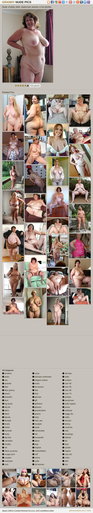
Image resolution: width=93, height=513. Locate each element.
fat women (38, 387)
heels (35, 427)
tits (64, 441)
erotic (36, 383)
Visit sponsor (35, 86)
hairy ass (37, 421)
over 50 (66, 387)
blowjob (6, 421)
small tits (67, 427)
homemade (38, 431)
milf (35, 454)
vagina (66, 451)
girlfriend (37, 404)
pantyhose (68, 400)
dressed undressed (41, 377)
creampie (7, 461)
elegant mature (40, 380)
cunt (5, 464)
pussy (66, 407)
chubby (6, 444)
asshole (6, 383)
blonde (6, 417)
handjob (37, 424)
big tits (6, 407)
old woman (38, 464)
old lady (67, 373)
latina (35, 441)
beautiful (7, 397)
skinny (66, 424)
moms (36, 458)
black (5, 414)
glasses (36, 407)
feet (35, 390)
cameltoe (7, 441)
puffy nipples (69, 404)
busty (5, 434)
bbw (5, 387)
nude (35, 461)
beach (6, 394)
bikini (5, 410)
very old (67, 454)
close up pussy (9, 451)
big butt (6, 437)
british (6, 427)
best (5, 400)
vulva (65, 458)
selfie (65, 417)
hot (35, 434)
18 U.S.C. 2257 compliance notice (41, 511)
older (65, 377)
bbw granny (8, 390)
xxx (65, 464)
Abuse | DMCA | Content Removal (15, 511)
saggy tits (67, 414)
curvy (35, 373)
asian (5, 377)
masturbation (39, 451)
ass (5, 380)
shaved (66, 421)
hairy (35, 417)
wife (65, 461)
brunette (7, 431)
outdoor (66, 380)
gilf (34, 400)
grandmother (39, 410)
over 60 (66, 390)
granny (36, 414)
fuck (35, 394)
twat (65, 444)
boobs (6, 424)
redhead (67, 410)
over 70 (66, 394)
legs (35, 444)
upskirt (66, 448)
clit (4, 448)
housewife (38, 437)
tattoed (66, 437)
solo (65, 431)
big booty (7, 404)
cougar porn (8, 454)
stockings (67, 434)
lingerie (36, 448)
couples (6, 458)
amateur (7, 373)
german (36, 397)
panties (66, 397)
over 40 (66, 383)
